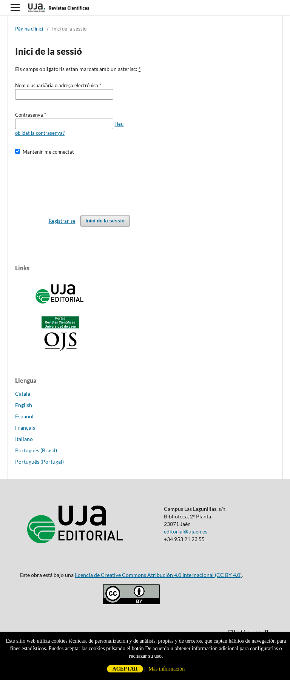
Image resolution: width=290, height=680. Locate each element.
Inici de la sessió (105, 221)
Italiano (24, 439)
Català (22, 393)
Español (24, 416)
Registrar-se (62, 221)
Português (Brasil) (36, 450)
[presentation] (72, 181)
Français (25, 427)
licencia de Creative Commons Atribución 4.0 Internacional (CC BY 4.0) (158, 575)
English (23, 405)
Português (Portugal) (39, 461)
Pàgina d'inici (29, 29)
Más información (166, 669)
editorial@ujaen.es (185, 531)
